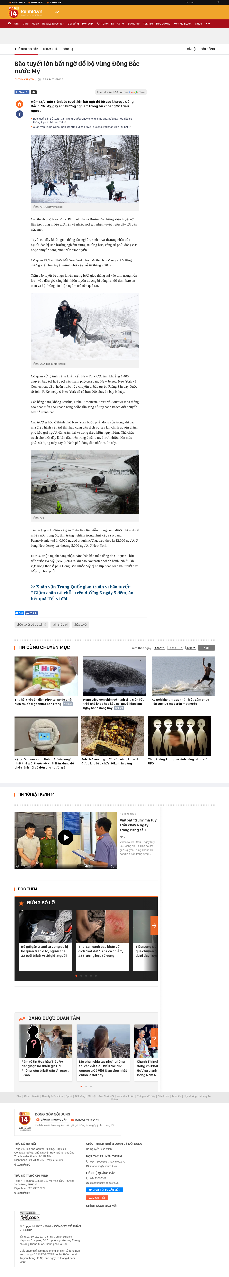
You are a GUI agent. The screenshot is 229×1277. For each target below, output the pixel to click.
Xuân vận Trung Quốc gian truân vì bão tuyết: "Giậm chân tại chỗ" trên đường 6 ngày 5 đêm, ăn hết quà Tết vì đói (82, 592)
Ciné (26, 23)
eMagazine (18, 2)
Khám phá (50, 49)
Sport (69, 1096)
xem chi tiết (97, 1197)
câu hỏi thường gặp (53, 1120)
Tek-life (148, 23)
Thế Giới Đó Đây (26, 49)
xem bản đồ (23, 1165)
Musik (35, 23)
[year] (190, 648)
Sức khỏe (134, 23)
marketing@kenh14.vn (103, 1166)
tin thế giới (60, 624)
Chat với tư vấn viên (104, 1190)
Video (198, 23)
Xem (207, 648)
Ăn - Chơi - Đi (105, 23)
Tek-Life (176, 1096)
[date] (159, 648)
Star (17, 23)
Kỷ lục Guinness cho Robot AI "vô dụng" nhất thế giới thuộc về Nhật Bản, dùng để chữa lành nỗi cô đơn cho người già (44, 763)
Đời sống (73, 23)
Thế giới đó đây (146, 1096)
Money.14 (88, 23)
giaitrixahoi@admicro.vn (104, 1182)
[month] (175, 648)
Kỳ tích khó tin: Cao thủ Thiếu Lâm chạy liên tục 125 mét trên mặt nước (180, 702)
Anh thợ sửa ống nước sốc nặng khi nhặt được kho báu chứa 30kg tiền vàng (110, 761)
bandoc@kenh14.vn (87, 1119)
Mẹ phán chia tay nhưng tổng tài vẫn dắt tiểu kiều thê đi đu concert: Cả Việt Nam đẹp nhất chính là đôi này (103, 1068)
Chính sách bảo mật (102, 1205)
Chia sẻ (23, 92)
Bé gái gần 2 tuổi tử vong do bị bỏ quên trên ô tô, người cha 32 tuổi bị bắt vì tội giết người (44, 951)
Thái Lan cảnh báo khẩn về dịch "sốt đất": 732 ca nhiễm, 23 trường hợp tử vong (100, 951)
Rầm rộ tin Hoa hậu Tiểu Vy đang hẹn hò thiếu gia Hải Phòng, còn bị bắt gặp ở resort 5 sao (45, 1068)
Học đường (163, 23)
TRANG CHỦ (9, 23)
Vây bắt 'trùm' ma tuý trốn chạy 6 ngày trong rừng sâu (138, 825)
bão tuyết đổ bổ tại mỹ (32, 624)
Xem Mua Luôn (183, 23)
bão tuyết (81, 624)
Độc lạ (68, 49)
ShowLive (55, 2)
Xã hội (121, 23)
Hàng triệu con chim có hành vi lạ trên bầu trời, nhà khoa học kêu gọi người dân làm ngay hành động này (113, 704)
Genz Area (37, 2)
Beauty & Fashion (53, 23)
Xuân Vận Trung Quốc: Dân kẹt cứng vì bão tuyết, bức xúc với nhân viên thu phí (82, 126)
